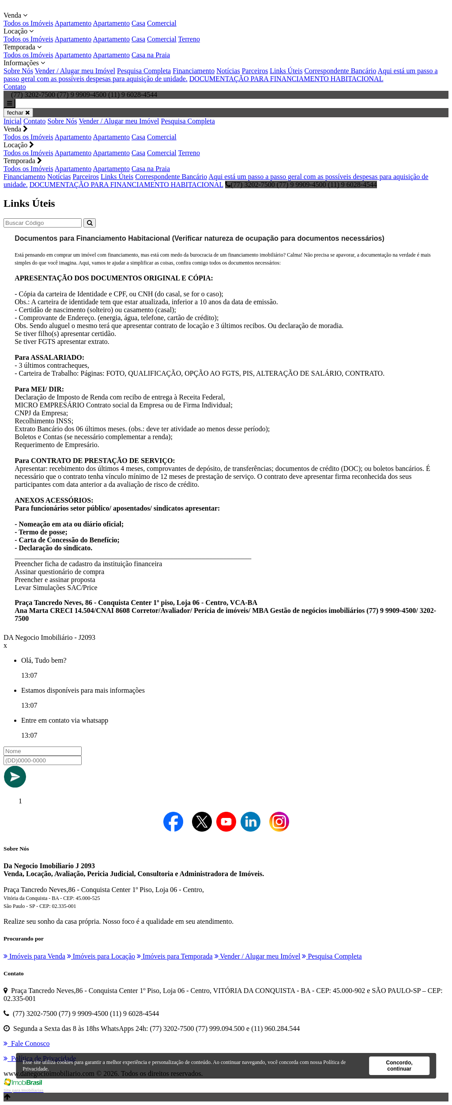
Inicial (13, 121)
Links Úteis (286, 71)
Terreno (189, 39)
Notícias (228, 71)
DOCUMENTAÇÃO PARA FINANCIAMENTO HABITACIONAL (286, 78)
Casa (138, 23)
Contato (15, 86)
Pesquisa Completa (144, 71)
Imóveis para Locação (101, 956)
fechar (18, 112)
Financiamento (194, 71)
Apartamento (73, 23)
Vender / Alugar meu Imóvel (75, 71)
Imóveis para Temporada (175, 956)
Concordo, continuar (399, 1066)
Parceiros (255, 71)
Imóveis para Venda (34, 956)
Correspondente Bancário (340, 71)
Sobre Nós (18, 71)
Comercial (162, 23)
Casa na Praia (151, 55)
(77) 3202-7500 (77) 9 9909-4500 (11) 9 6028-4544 (301, 184)
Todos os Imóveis (28, 23)
